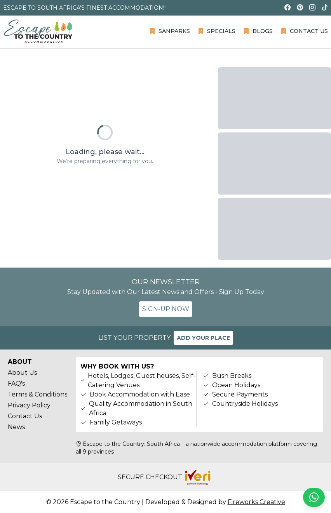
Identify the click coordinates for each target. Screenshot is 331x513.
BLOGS (258, 31)
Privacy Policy (29, 405)
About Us (22, 372)
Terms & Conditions (37, 394)
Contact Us (25, 416)
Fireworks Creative (256, 502)
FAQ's (16, 383)
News (16, 427)
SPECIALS (216, 31)
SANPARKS (169, 31)
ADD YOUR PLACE (203, 337)
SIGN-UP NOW (165, 309)
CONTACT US (304, 31)
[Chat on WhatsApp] (314, 497)
